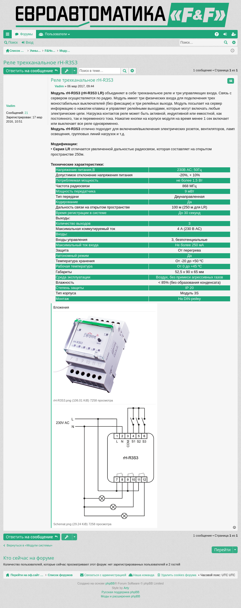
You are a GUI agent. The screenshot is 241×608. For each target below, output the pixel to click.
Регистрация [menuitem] (235, 35)
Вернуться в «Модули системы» (30, 545)
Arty (126, 588)
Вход (29, 42)
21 (26, 112)
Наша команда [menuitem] (214, 575)
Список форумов (73, 575)
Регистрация (51, 42)
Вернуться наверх (234, 527)
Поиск (13, 42)
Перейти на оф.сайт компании (38, 34)
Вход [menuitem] (226, 35)
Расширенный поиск (233, 42)
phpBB (110, 583)
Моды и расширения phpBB (120, 596)
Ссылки (9, 35)
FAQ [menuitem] (218, 35)
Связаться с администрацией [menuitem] (176, 575)
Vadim (10, 105)
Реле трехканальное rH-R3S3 (40, 62)
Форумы (80, 34)
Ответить (29, 70)
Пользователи (110, 34)
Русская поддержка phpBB (120, 592)
